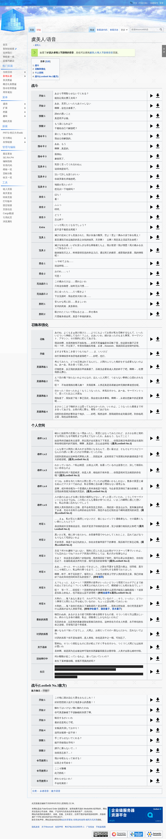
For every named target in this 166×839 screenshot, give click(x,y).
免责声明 (59, 827)
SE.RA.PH (8, 157)
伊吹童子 (93, 609)
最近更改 (7, 153)
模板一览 (7, 169)
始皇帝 (106, 593)
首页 (5, 44)
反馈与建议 (8, 61)
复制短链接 (8, 48)
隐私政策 (36, 827)
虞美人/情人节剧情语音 (101, 52)
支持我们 (7, 52)
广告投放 (90, 827)
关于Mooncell (47, 827)
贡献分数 (7, 173)
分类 (34, 791)
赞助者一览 (8, 56)
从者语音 (44, 791)
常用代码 (7, 165)
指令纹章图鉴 (10, 88)
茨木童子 (116, 609)
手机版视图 (101, 827)
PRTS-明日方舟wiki (13, 133)
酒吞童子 (105, 609)
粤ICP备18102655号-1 (74, 827)
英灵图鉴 (7, 80)
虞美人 (38, 45)
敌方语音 (55, 791)
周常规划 (7, 92)
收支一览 (7, 177)
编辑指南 (7, 161)
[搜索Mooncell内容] (146, 29)
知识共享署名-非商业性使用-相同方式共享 (79, 820)
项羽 (100, 577)
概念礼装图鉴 (10, 84)
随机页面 (7, 121)
